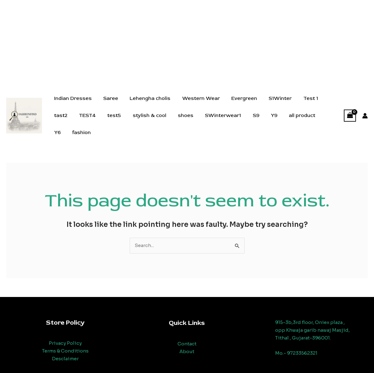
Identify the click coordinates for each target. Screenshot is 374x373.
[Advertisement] (187, 43)
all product (265, 121)
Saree (108, 104)
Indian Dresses (72, 104)
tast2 (323, 104)
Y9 (238, 121)
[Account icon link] (365, 112)
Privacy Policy (65, 337)
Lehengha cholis (146, 104)
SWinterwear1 (191, 121)
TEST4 (61, 121)
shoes (155, 121)
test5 (87, 121)
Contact (187, 337)
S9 (222, 121)
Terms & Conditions (65, 345)
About (186, 345)
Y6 (291, 121)
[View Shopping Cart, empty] (350, 112)
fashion (313, 121)
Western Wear (195, 104)
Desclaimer (65, 352)
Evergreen (237, 104)
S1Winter (271, 104)
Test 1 (300, 104)
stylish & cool (120, 121)
